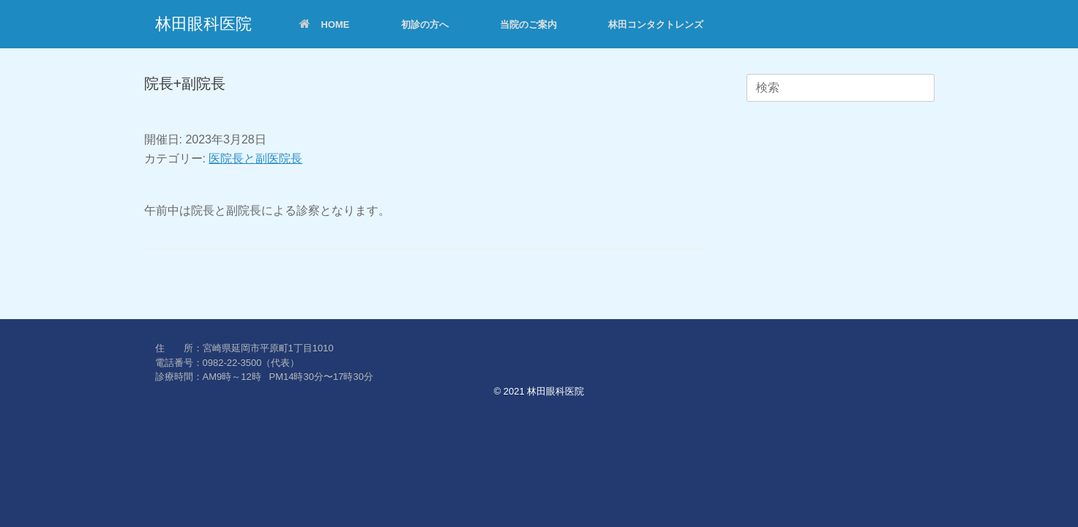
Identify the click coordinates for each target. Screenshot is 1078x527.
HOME (324, 24)
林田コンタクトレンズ (655, 24)
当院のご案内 (528, 24)
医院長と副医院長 (255, 158)
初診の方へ (425, 24)
